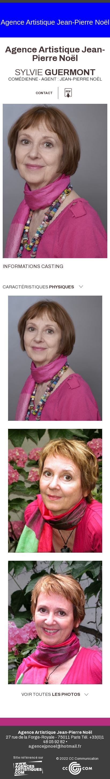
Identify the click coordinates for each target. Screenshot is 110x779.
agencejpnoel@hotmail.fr (55, 746)
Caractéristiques (43, 286)
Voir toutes (55, 694)
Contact (44, 93)
